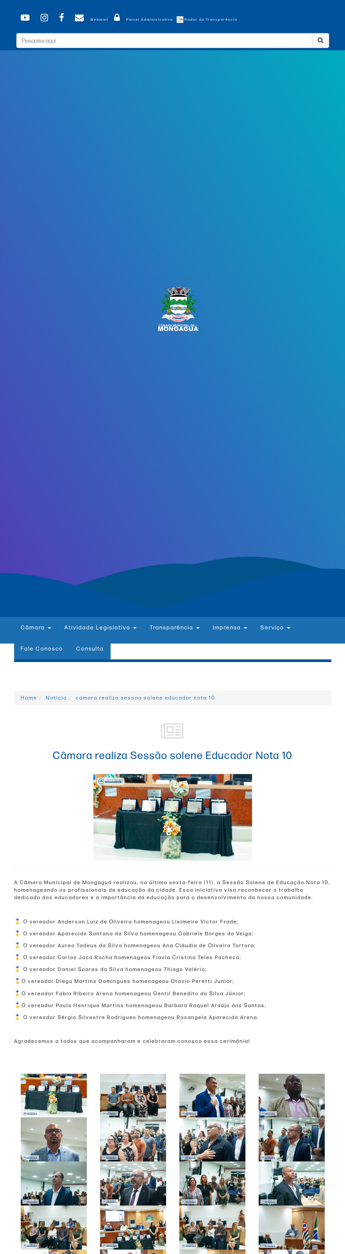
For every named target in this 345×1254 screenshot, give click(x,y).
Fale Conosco (42, 648)
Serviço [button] (275, 627)
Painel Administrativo (142, 20)
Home (29, 698)
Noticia (56, 698)
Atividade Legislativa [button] (100, 627)
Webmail (90, 20)
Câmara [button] (36, 627)
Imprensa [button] (230, 627)
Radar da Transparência (207, 20)
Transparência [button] (175, 627)
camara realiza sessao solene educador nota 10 (145, 698)
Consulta (90, 648)
